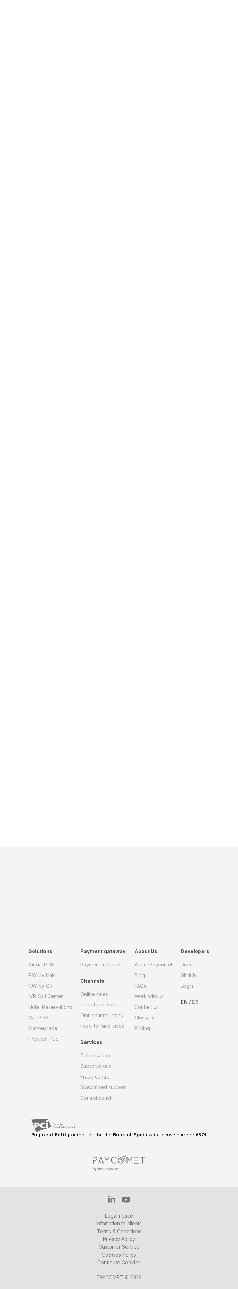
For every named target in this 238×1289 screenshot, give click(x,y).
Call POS (38, 1017)
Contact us (146, 1007)
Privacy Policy (119, 1239)
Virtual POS (41, 964)
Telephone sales (99, 1005)
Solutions (40, 951)
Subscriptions (95, 1066)
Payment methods (100, 964)
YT (126, 1200)
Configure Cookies (119, 1262)
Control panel (95, 1098)
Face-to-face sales (102, 1026)
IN (111, 1199)
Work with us (149, 996)
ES (195, 1002)
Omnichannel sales (101, 1015)
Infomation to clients (119, 1223)
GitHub (188, 975)
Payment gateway (102, 951)
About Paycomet (153, 964)
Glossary (144, 1017)
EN (184, 1002)
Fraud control (95, 1077)
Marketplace (42, 1028)
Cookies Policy (119, 1255)
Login (187, 986)
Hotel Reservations (50, 1007)
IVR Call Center (45, 996)
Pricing (142, 1028)
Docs (186, 964)
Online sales (94, 994)
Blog (139, 975)
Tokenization (95, 1055)
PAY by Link (41, 975)
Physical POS (43, 1039)
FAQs (140, 986)
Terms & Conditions (119, 1231)
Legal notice (119, 1216)
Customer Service (119, 1247)
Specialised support (103, 1087)
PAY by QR (40, 986)
